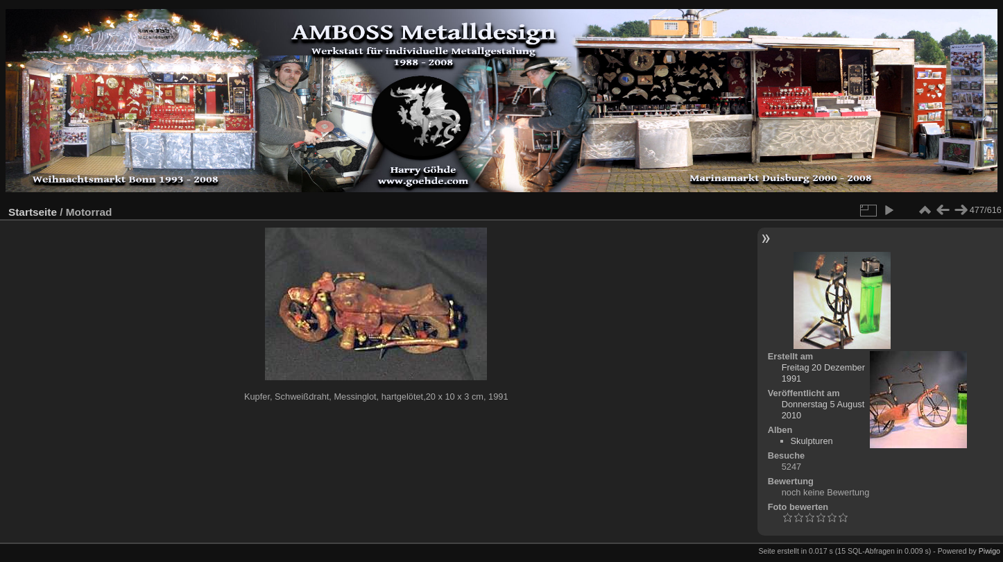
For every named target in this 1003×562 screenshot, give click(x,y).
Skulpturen (812, 441)
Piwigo (989, 551)
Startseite (32, 212)
